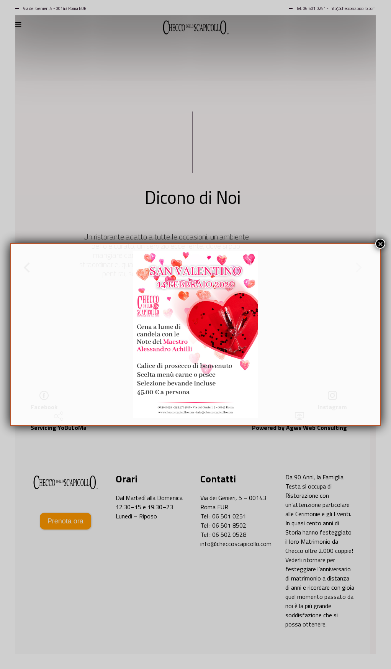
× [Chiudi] (380, 244)
